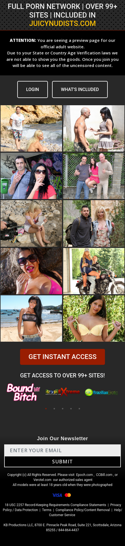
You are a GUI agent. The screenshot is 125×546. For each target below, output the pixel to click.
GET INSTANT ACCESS (62, 357)
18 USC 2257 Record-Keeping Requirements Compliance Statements (55, 505)
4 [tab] (71, 408)
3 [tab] (62, 408)
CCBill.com (104, 475)
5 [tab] (79, 408)
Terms (47, 510)
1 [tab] (46, 408)
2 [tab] (54, 408)
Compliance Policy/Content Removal (83, 510)
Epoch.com (84, 475)
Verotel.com (42, 480)
